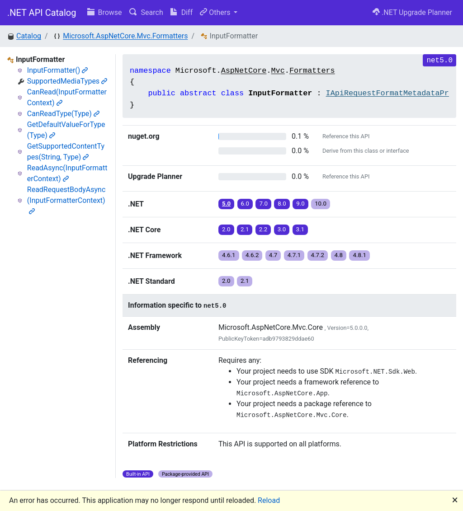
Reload (269, 500)
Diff (181, 12)
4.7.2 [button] (318, 255)
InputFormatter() (57, 70)
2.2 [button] (263, 229)
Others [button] (216, 12)
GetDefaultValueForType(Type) (66, 130)
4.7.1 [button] (294, 255)
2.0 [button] (226, 229)
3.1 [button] (300, 229)
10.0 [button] (320, 203)
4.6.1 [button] (229, 255)
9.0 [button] (300, 203)
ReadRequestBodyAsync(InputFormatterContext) (66, 200)
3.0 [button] (282, 229)
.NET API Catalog (41, 12)
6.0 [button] (245, 203)
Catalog (28, 36)
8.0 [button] (282, 203)
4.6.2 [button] (252, 255)
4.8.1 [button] (359, 255)
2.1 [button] (245, 229)
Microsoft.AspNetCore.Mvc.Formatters (125, 36)
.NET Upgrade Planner (412, 12)
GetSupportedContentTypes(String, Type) (65, 151)
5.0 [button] (226, 203)
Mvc (278, 70)
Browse (104, 12)
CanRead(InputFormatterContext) (67, 97)
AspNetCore (244, 70)
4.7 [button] (273, 255)
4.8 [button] (339, 255)
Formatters (312, 70)
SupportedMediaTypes (67, 81)
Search (146, 12)
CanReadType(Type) (63, 113)
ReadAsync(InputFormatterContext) (67, 173)
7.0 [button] (263, 203)
